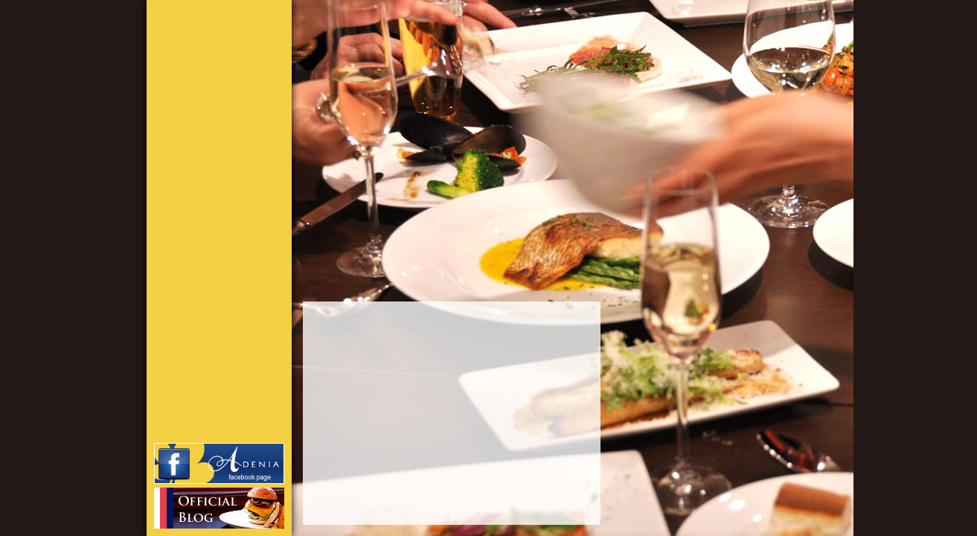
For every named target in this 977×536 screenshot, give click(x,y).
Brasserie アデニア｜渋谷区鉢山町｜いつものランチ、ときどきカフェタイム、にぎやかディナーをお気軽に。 (204, 52)
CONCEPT (228, 123)
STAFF (228, 167)
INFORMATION (228, 145)
